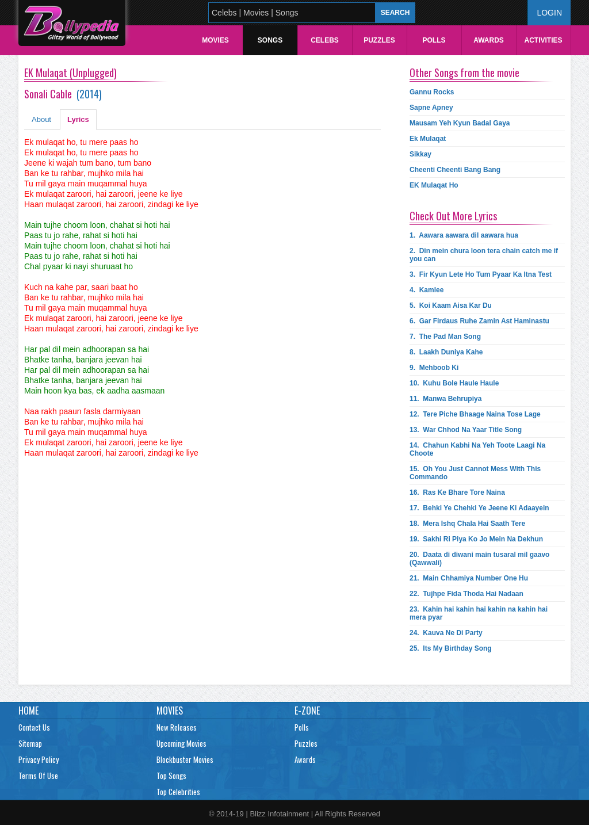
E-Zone (307, 710)
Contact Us (34, 727)
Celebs (325, 40)
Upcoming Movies (181, 743)
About (41, 119)
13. (466, 430)
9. (434, 368)
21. (469, 578)
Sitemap (30, 743)
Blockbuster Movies (184, 759)
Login (549, 12)
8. (446, 352)
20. (479, 559)
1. (464, 235)
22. (466, 594)
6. (479, 321)
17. (479, 508)
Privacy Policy (38, 759)
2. (484, 255)
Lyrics (78, 119)
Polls (433, 40)
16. (457, 492)
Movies (215, 40)
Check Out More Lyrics (453, 215)
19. (476, 539)
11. (445, 399)
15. (475, 473)
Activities (543, 40)
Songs (270, 40)
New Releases (176, 727)
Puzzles (379, 40)
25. (451, 648)
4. (426, 290)
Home (28, 710)
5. (451, 305)
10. (454, 383)
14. (477, 449)
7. (445, 337)
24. (446, 633)
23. (479, 613)
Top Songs (171, 775)
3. (481, 274)
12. (475, 414)
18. (467, 524)
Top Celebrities (178, 791)
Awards (488, 40)
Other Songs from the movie (464, 72)
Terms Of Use (38, 775)
